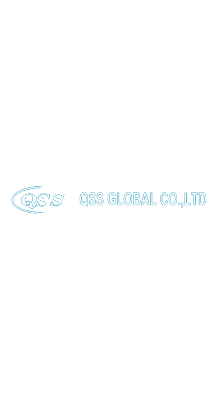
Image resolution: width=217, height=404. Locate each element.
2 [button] (77, 201)
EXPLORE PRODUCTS (68, 164)
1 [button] (61, 201)
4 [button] (108, 201)
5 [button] (124, 201)
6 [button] (140, 201)
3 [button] (92, 201)
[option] (108, 112)
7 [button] (155, 201)
